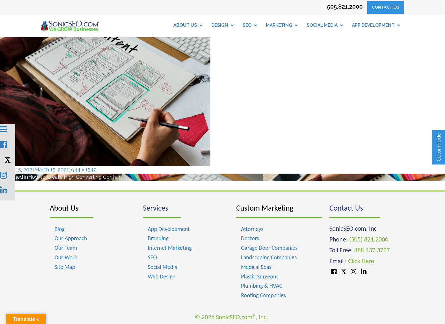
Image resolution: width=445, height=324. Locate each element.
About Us (64, 207)
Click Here (361, 261)
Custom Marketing (264, 207)
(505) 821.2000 (368, 239)
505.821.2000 (345, 6)
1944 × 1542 (83, 170)
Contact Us (385, 7)
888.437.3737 (372, 250)
